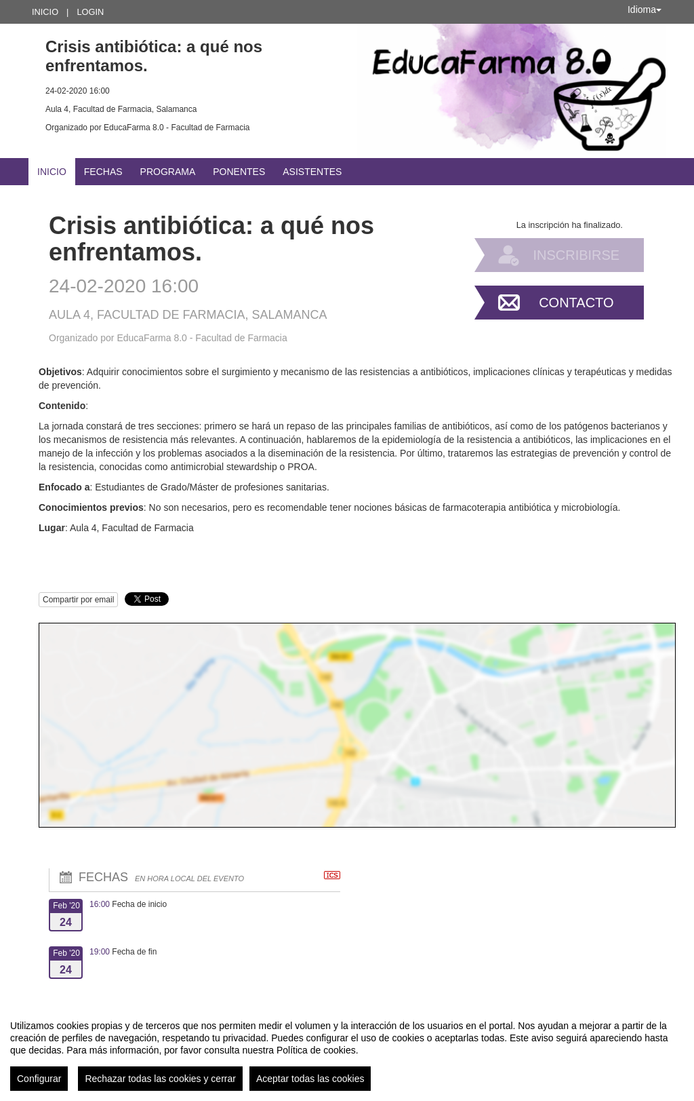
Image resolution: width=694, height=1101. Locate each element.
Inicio (45, 12)
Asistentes (312, 171)
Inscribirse (576, 255)
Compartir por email (78, 599)
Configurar (39, 1078)
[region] (347, 1050)
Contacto (576, 302)
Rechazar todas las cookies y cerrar (160, 1078)
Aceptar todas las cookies (310, 1078)
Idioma (644, 9)
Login (90, 12)
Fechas (103, 171)
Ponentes (239, 171)
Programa (168, 171)
